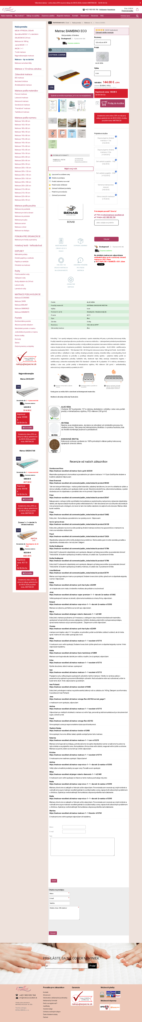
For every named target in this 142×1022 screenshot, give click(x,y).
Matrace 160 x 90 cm (22, 125)
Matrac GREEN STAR (27, 451)
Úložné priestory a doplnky (24, 346)
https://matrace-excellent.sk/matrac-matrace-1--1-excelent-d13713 (75, 641)
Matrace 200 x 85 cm (22, 160)
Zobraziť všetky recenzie (105, 32)
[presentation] (111, 231)
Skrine (17, 343)
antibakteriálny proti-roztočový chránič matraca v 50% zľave (110, 258)
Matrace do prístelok (22, 216)
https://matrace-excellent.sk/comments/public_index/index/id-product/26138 (79, 524)
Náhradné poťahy (21, 254)
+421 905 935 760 (108, 217)
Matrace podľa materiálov (26, 90)
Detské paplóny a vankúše (24, 258)
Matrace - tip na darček (24, 59)
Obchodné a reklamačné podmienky (55, 998)
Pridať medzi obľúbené (59, 185)
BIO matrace (19, 78)
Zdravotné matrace (23, 74)
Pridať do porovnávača (59, 192)
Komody (18, 339)
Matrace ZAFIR (20, 301)
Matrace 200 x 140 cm (23, 175)
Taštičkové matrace (22, 112)
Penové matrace (21, 94)
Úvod (67, 23)
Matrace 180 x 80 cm (22, 128)
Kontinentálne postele (23, 321)
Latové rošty (19, 285)
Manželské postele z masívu (25, 328)
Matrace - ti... (88, 23)
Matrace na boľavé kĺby (23, 63)
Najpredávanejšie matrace (24, 56)
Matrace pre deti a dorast (24, 213)
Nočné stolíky (19, 335)
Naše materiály (6, 16)
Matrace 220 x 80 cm (22, 196)
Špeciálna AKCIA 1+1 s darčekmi (26, 34)
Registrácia (111, 9)
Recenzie (94, 16)
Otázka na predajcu (58, 178)
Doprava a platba (48, 16)
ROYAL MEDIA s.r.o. (22, 1010)
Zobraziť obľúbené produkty (61, 188)
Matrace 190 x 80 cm (22, 135)
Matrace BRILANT (21, 305)
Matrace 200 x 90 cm (22, 164)
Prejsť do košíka (127, 11)
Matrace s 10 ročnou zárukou (28, 69)
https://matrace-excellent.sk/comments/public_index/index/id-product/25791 (79, 573)
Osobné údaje (47, 1009)
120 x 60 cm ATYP (101, 42)
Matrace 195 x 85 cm (22, 150)
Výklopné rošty (20, 278)
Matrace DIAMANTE (22, 312)
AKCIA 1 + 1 (19, 48)
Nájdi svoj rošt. (70, 169)
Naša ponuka (21, 27)
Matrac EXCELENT (27, 379)
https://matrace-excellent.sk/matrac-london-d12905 (69, 731)
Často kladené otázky (50, 1014)
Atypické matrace (63, 16)
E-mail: (51, 831)
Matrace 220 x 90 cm (22, 200)
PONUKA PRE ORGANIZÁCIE (27, 236)
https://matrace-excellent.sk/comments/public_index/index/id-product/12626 (79, 536)
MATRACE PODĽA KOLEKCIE (28, 294)
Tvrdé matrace (20, 52)
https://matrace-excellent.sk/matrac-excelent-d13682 (70, 687)
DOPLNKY (19, 251)
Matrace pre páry (21, 220)
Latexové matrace (21, 98)
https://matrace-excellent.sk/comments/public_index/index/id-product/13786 (79, 548)
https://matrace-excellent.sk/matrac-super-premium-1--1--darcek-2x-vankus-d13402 (82, 595)
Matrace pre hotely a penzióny (26, 240)
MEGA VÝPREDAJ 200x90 (24, 31)
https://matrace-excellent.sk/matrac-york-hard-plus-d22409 (72, 585)
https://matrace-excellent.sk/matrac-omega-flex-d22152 (71, 721)
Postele (18, 318)
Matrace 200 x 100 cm (23, 168)
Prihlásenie (102, 9)
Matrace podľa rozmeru (25, 118)
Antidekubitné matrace (23, 85)
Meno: (51, 827)
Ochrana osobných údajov (52, 1012)
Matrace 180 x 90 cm (22, 132)
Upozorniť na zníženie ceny (61, 174)
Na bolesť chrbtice (21, 81)
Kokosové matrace (21, 101)
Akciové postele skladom (24, 325)
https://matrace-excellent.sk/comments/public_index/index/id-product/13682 (79, 515)
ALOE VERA (102, 57)
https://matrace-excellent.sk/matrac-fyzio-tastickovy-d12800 (73, 653)
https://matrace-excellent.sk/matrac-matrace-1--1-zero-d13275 (74, 740)
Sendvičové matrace (22, 105)
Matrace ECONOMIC (22, 298)
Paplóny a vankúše (21, 261)
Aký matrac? (19, 16)
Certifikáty (46, 1006)
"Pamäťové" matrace (22, 108)
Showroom (84, 16)
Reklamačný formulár (50, 1000)
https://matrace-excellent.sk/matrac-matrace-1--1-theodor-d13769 (75, 813)
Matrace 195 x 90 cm (22, 153)
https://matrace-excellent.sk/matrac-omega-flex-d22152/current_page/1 (77, 699)
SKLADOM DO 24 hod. (23, 38)
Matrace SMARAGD (22, 308)
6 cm (97, 73)
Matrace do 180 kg (21, 41)
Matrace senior (20, 223)
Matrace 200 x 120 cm (23, 171)
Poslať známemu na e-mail (60, 181)
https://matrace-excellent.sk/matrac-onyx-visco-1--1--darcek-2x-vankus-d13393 (80, 604)
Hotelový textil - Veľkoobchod (28, 245)
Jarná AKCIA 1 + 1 (21, 45)
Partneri (45, 1017)
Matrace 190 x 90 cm (22, 143)
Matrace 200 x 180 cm (23, 182)
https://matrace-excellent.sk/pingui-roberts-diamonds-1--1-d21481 (75, 614)
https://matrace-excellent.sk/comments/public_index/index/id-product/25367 (79, 498)
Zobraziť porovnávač (59, 195)
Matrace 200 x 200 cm (23, 186)
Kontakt (75, 16)
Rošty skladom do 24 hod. (24, 281)
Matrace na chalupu (22, 231)
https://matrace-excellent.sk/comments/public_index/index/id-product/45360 (79, 483)
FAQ (102, 16)
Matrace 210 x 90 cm (22, 193)
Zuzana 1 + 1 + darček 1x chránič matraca (27, 523)
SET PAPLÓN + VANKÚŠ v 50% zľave (110, 262)
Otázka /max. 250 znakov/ (64, 913)
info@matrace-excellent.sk (113, 215)
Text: (50, 836)
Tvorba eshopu (20, 1008)
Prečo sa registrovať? (50, 1003)
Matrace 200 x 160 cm (23, 178)
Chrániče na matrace (22, 265)
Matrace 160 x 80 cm (22, 121)
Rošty (17, 271)
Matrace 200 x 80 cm (22, 157)
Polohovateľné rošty (22, 274)
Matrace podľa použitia (25, 205)
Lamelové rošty (20, 289)
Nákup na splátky (33, 16)
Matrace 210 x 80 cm (22, 189)
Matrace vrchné (20, 227)
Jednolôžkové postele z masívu (26, 332)
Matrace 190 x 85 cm (22, 139)
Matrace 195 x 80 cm (22, 146)
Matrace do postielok (22, 209)
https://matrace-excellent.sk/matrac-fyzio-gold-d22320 (70, 471)
